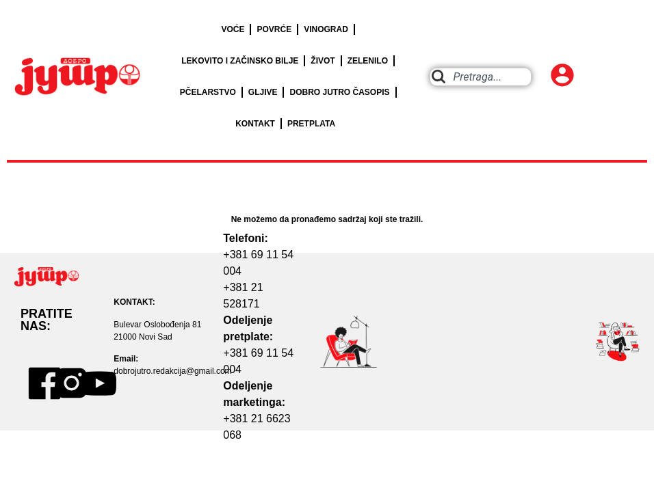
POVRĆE (274, 29)
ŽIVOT (323, 61)
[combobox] (480, 77)
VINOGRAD (326, 29)
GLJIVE (263, 92)
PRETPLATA (311, 123)
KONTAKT (255, 123)
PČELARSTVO (208, 92)
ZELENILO (368, 61)
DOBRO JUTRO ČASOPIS (339, 92)
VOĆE (232, 29)
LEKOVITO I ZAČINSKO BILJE (239, 61)
